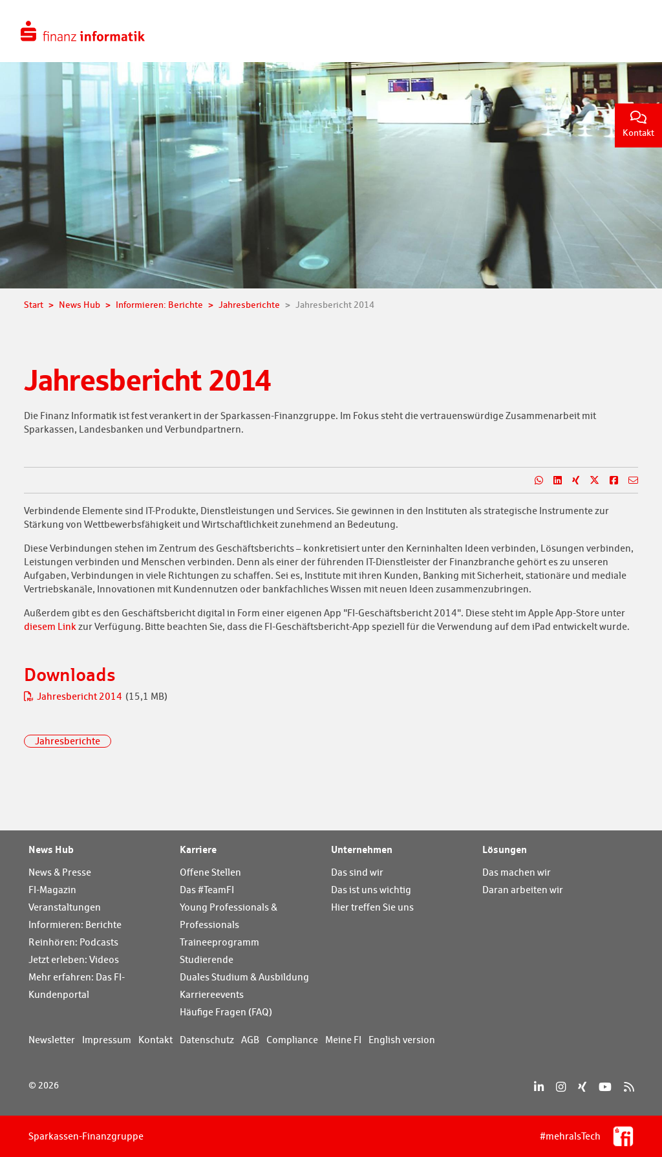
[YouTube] (605, 1087)
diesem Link (50, 626)
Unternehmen (361, 849)
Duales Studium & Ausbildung (244, 976)
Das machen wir (516, 872)
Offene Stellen (210, 872)
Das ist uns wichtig (371, 889)
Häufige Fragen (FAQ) (226, 1011)
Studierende (206, 959)
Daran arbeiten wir (522, 889)
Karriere (198, 849)
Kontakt (638, 124)
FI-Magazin (52, 889)
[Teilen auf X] (589, 480)
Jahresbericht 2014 (74, 696)
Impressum (106, 1039)
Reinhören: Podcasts (73, 941)
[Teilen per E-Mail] (628, 480)
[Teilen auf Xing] (570, 480)
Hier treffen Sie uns (372, 907)
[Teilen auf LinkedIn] (552, 480)
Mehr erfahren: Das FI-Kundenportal (76, 985)
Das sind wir (357, 872)
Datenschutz (207, 1039)
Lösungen (504, 849)
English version (401, 1039)
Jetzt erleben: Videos (73, 959)
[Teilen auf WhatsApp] (533, 480)
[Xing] (582, 1087)
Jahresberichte (67, 740)
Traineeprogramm (219, 941)
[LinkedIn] (539, 1087)
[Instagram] (561, 1087)
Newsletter (51, 1039)
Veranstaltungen (64, 907)
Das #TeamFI (207, 889)
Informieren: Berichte (75, 924)
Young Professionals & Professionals (228, 916)
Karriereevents (212, 994)
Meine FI (343, 1039)
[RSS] (629, 1087)
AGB (250, 1039)
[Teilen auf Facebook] (608, 480)
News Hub (51, 849)
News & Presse (59, 872)
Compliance (292, 1039)
